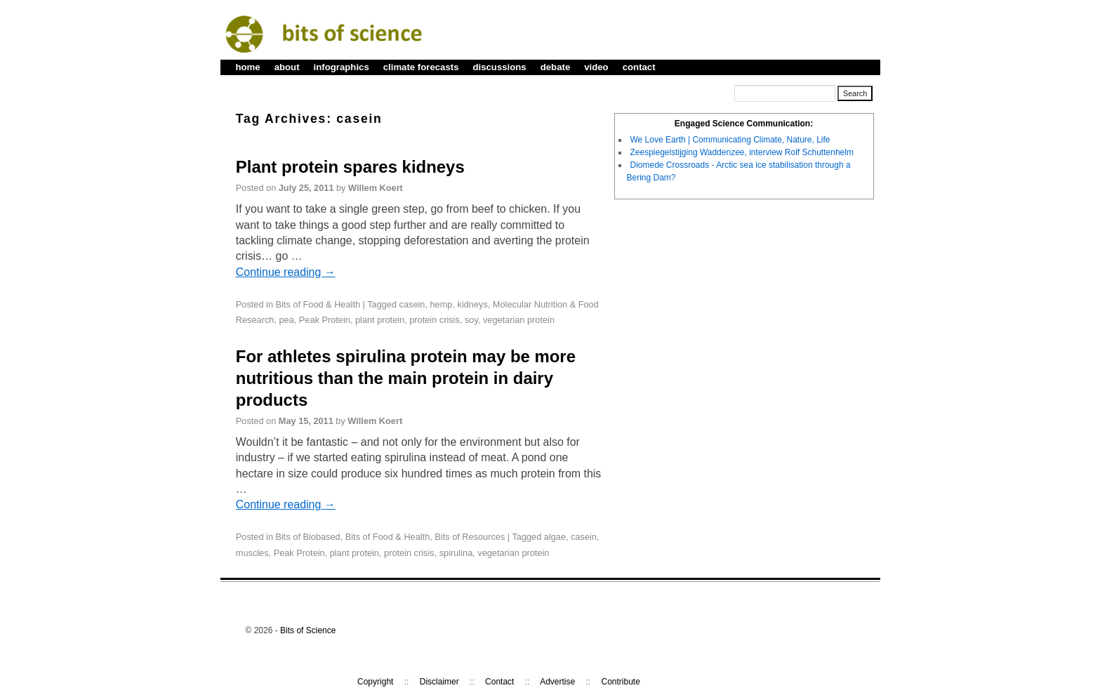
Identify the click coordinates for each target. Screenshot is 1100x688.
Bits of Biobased (308, 536)
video (596, 67)
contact (639, 67)
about (287, 67)
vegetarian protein (519, 320)
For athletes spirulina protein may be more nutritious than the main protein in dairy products (406, 378)
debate (556, 67)
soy (471, 320)
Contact (499, 682)
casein (412, 304)
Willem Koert (375, 188)
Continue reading (286, 272)
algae (555, 536)
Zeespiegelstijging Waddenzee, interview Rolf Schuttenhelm (742, 152)
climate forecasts (421, 67)
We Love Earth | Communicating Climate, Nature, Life (730, 140)
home (248, 67)
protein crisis (434, 320)
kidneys (473, 304)
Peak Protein (324, 320)
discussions (499, 67)
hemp (441, 304)
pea (286, 320)
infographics (341, 67)
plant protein (379, 320)
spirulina (455, 553)
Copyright (375, 682)
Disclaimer (439, 682)
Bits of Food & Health (318, 304)
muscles (252, 553)
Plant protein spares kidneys (350, 166)
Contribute (621, 682)
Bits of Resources (470, 536)
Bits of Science (308, 630)
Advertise (557, 682)
